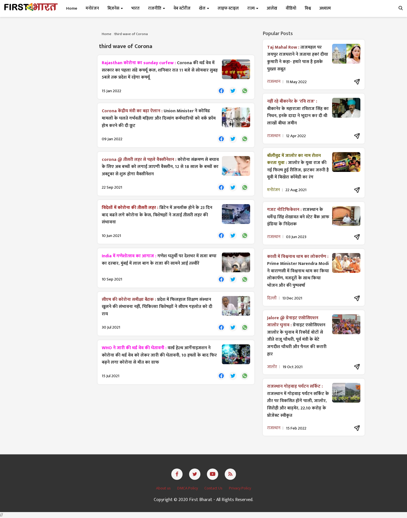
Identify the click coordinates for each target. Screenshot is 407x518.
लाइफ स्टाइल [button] (228, 8)
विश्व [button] (308, 8)
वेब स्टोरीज (182, 8)
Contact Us (213, 488)
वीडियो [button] (291, 8)
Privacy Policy (240, 488)
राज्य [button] (252, 8)
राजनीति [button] (156, 8)
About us (164, 488)
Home (71, 8)
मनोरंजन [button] (92, 8)
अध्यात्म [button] (325, 8)
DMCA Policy (188, 488)
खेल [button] (204, 8)
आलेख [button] (272, 8)
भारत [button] (135, 8)
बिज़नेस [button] (115, 8)
